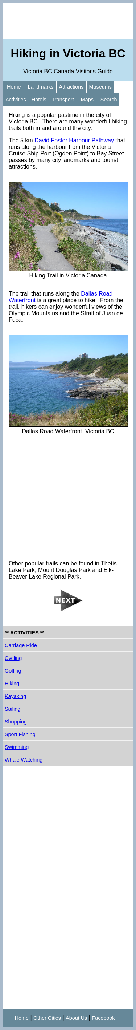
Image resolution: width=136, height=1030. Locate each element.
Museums (100, 87)
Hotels (39, 99)
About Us (76, 1018)
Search (108, 99)
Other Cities (47, 1018)
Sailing (12, 709)
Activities (15, 99)
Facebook (103, 1018)
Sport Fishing (20, 734)
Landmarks (40, 87)
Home (13, 87)
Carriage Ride (21, 645)
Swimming (17, 747)
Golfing (13, 671)
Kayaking (15, 696)
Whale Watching (23, 760)
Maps (87, 99)
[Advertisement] (68, 21)
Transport (63, 99)
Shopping (16, 722)
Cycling (13, 658)
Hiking (12, 683)
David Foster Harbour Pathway (74, 140)
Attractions (71, 87)
